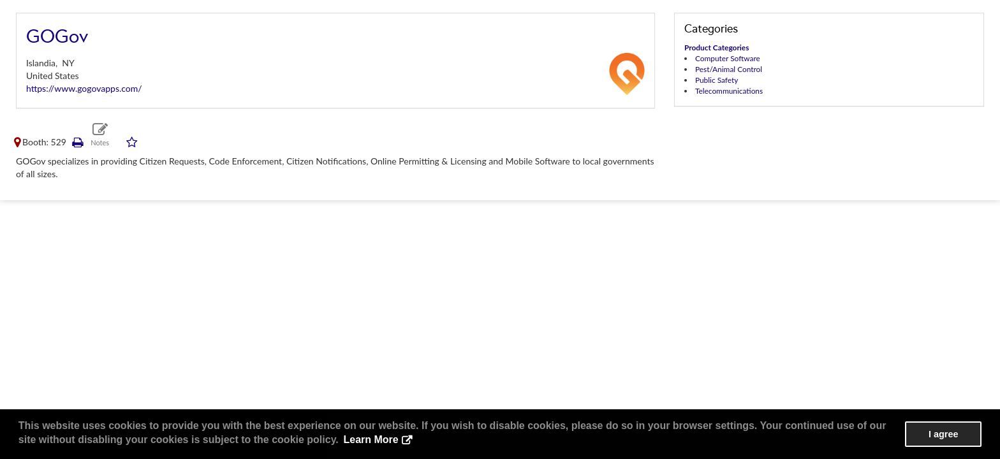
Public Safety (717, 80)
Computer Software (727, 58)
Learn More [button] (370, 439)
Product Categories (716, 47)
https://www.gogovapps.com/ (84, 88)
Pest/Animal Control (728, 69)
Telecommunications (729, 91)
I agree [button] (943, 434)
